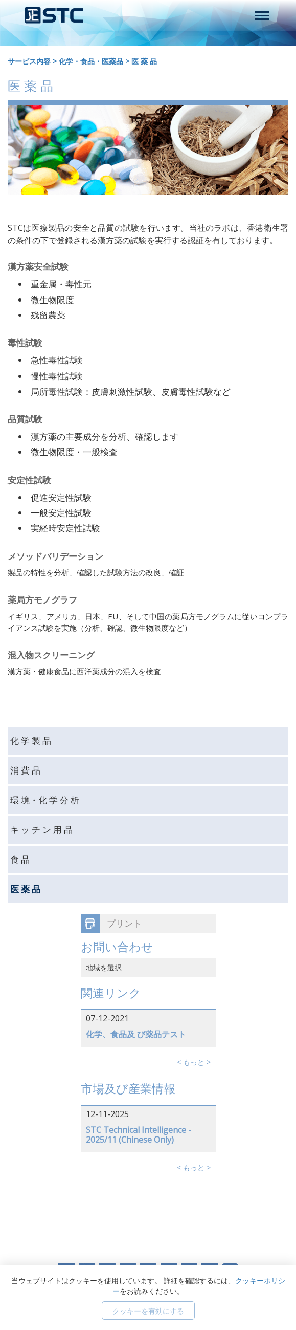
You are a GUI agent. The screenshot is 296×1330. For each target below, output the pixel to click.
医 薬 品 (144, 61)
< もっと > (194, 1062)
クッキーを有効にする (148, 1311)
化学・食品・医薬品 (91, 61)
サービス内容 (29, 61)
